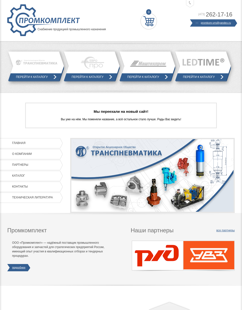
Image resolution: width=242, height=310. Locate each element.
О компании (36, 154)
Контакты (36, 186)
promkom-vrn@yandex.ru (213, 23)
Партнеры (36, 165)
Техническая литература (36, 197)
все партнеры (225, 230)
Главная (36, 143)
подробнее (19, 267)
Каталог (36, 176)
